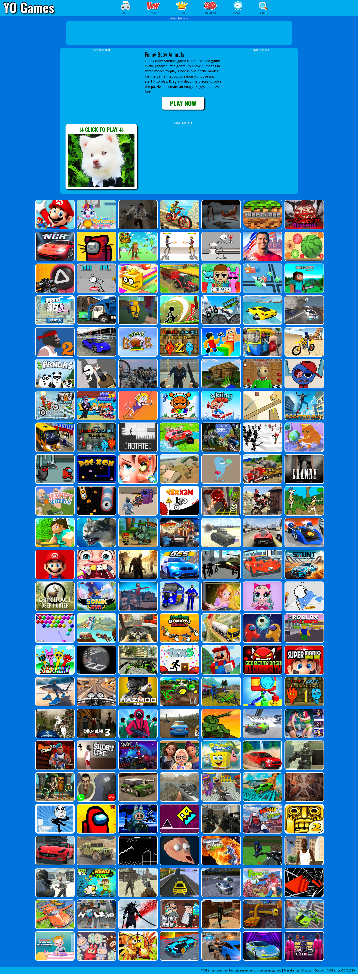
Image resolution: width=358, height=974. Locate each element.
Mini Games (291, 970)
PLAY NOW (183, 103)
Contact (319, 970)
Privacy (306, 970)
